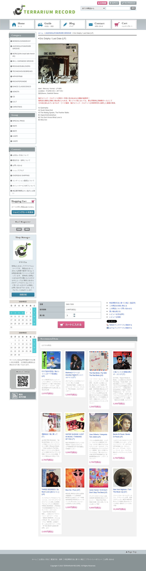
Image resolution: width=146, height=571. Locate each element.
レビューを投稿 (115, 317)
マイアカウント (129, 3)
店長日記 (23, 295)
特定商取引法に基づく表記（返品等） (123, 303)
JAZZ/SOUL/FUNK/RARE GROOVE (58, 33)
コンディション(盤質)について (24, 181)
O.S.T (15, 102)
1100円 (15, 136)
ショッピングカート (124, 24)
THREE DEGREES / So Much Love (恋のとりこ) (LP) (50, 492)
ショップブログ (18, 170)
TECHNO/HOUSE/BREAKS (23, 71)
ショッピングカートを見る (23, 212)
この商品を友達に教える (118, 306)
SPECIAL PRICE (19, 121)
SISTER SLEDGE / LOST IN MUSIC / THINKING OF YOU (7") (75, 436)
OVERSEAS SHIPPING (21, 175)
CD (14, 97)
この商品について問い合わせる (120, 308)
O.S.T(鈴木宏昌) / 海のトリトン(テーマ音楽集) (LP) (51, 373)
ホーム (22, 24)
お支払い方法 (44, 559)
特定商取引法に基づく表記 (74, 559)
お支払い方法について (21, 155)
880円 (15, 131)
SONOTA (16, 92)
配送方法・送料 (56, 559)
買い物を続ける (115, 311)
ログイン (114, 3)
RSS (21, 394)
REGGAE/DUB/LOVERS (21, 66)
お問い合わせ (98, 24)
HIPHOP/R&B (17, 76)
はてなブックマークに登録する (120, 328)
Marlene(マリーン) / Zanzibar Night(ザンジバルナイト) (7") (74, 375)
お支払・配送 (47, 24)
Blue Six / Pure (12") (73, 490)
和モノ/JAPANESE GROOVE (23, 61)
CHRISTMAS (17, 107)
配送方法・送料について (21, 160)
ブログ (73, 24)
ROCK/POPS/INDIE (20, 81)
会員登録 (102, 3)
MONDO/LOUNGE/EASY (22, 41)
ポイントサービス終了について (24, 186)
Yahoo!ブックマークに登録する (120, 325)
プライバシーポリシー (94, 559)
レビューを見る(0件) (116, 314)
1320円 (15, 141)
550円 (15, 126)
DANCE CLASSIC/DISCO (22, 87)
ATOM (22, 397)
